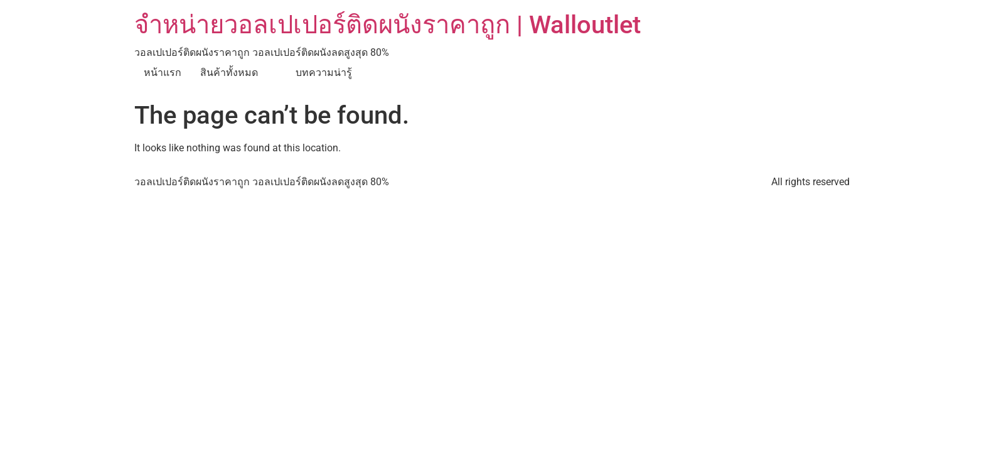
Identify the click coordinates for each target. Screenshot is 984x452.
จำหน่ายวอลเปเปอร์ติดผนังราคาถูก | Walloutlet (387, 25)
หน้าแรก (162, 72)
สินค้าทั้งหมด (229, 72)
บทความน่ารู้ (324, 72)
